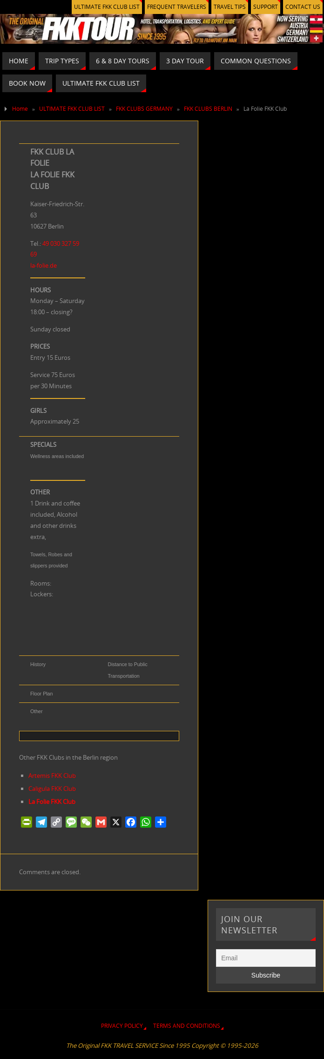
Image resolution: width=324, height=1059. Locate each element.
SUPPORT (265, 7)
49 (46, 243)
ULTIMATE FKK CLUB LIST (107, 7)
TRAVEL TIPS (230, 7)
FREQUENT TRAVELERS (176, 7)
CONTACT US (302, 7)
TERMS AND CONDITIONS (186, 1026)
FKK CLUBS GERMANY (144, 109)
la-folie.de (43, 265)
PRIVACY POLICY (122, 1026)
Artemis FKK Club (52, 775)
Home (20, 109)
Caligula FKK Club (52, 788)
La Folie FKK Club (51, 801)
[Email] (265, 958)
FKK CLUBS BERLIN (208, 109)
